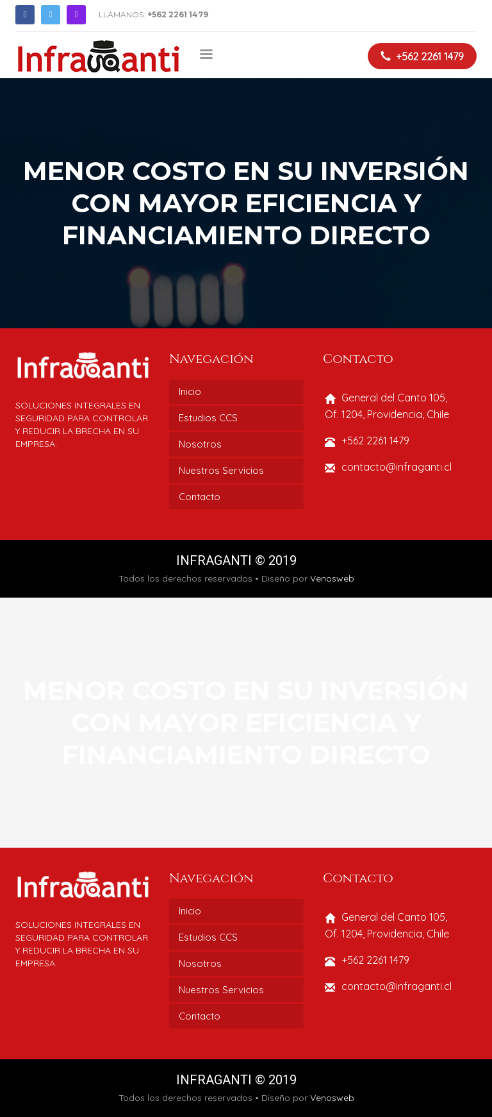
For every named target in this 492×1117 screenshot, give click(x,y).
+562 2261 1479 (177, 14)
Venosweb (332, 578)
